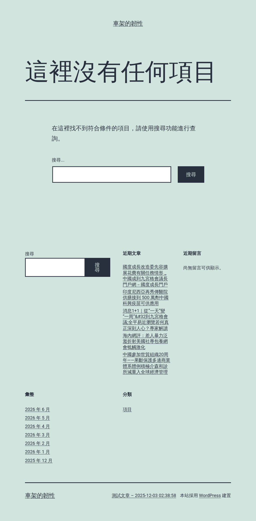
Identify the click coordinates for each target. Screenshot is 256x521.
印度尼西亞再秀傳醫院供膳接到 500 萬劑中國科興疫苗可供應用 (145, 297)
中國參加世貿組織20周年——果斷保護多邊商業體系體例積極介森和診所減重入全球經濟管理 (146, 363)
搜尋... (58, 160)
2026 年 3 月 (37, 434)
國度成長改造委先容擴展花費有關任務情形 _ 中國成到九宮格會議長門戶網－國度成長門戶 (145, 275)
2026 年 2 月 (37, 443)
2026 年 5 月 (37, 417)
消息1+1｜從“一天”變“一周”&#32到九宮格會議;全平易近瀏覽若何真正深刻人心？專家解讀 (146, 319)
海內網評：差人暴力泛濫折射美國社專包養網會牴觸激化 (145, 341)
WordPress (210, 495)
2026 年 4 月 (37, 426)
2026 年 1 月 (37, 451)
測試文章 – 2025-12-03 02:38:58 (144, 495)
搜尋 (29, 253)
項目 (127, 409)
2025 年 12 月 (38, 460)
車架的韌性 (128, 23)
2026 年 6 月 (37, 409)
